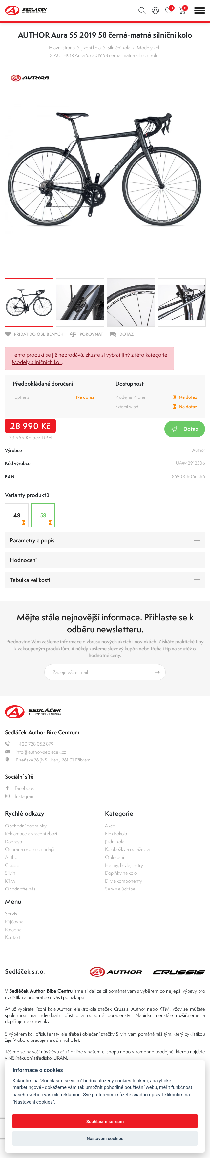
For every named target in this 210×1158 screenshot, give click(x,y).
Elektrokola (116, 833)
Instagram (20, 796)
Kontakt (12, 937)
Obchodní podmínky (26, 826)
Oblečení (114, 857)
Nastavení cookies (105, 1138)
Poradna (13, 929)
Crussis (12, 865)
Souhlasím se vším (105, 1121)
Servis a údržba (120, 889)
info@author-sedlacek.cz (35, 752)
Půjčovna (14, 921)
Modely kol (148, 47)
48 (20, 518)
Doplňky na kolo (121, 873)
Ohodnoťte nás (20, 889)
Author (12, 857)
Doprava (13, 841)
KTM (10, 881)
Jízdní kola (91, 47)
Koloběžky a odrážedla (127, 849)
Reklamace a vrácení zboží (31, 833)
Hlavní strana (62, 47)
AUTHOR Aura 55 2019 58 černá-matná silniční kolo (106, 55)
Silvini (10, 873)
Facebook (19, 788)
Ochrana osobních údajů (29, 849)
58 (46, 518)
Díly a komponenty (123, 881)
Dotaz (184, 429)
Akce (110, 826)
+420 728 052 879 (29, 744)
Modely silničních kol (37, 362)
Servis (11, 914)
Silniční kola (118, 47)
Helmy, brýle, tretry (124, 865)
